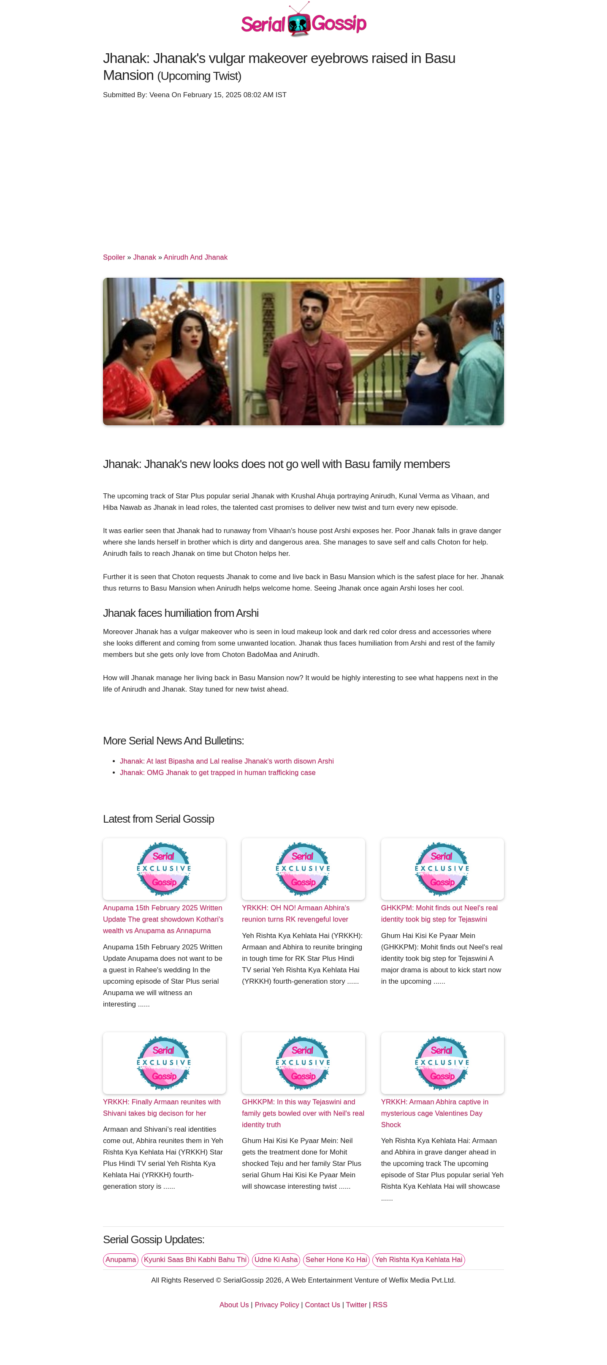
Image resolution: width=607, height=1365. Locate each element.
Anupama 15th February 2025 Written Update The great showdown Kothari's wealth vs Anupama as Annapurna (163, 919)
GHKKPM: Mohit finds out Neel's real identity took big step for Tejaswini (439, 913)
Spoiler (114, 257)
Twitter (356, 1305)
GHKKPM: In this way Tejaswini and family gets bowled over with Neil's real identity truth (303, 1113)
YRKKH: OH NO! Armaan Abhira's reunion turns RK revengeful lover (296, 913)
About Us (234, 1305)
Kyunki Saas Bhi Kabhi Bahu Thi (195, 1260)
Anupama (121, 1260)
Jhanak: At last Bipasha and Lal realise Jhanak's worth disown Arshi (227, 761)
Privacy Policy (277, 1305)
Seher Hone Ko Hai (336, 1260)
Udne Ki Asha (276, 1260)
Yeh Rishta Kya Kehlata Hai (418, 1260)
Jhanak (144, 257)
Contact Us (322, 1305)
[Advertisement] (303, 172)
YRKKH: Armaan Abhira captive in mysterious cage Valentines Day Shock (435, 1113)
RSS (380, 1305)
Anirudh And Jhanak (196, 257)
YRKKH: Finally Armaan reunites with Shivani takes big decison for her (162, 1107)
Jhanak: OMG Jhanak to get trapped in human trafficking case (218, 773)
